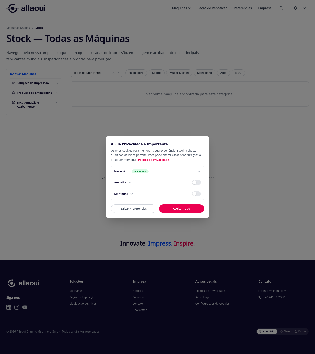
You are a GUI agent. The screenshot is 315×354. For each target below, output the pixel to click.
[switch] (196, 182)
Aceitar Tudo (181, 208)
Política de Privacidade (153, 160)
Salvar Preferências (134, 208)
